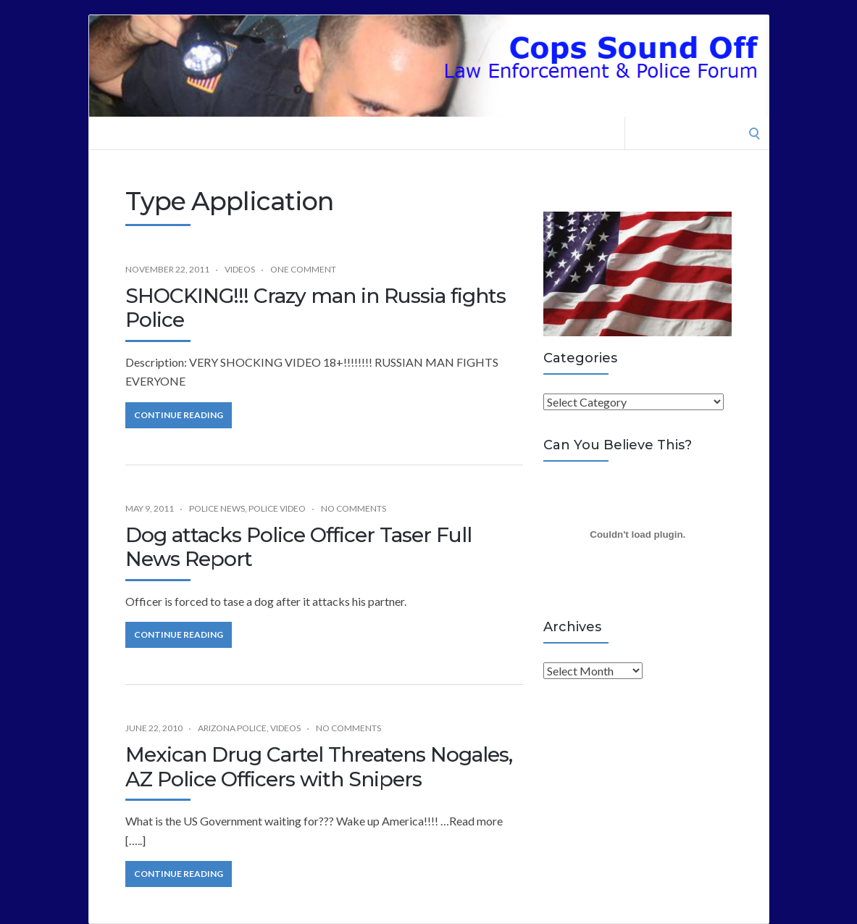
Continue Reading (178, 414)
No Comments (353, 508)
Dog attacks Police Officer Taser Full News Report (298, 547)
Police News (217, 508)
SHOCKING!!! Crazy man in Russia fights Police (315, 308)
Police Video (277, 508)
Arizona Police (232, 728)
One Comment (303, 269)
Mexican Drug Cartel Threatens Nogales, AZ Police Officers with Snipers (318, 766)
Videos (240, 269)
